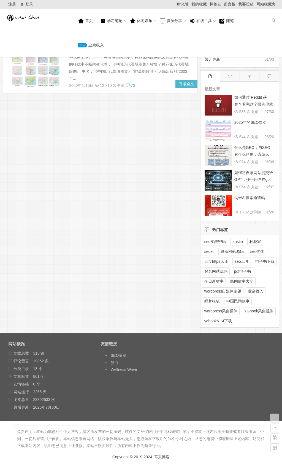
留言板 (229, 4)
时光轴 (183, 4)
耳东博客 (162, 457)
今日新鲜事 (214, 281)
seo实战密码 (215, 241)
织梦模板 (212, 301)
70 (130, 85)
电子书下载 (265, 261)
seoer (209, 251)
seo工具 (242, 261)
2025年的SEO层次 (250, 122)
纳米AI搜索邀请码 (249, 197)
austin (237, 241)
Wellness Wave (124, 369)
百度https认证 (216, 261)
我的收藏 (199, 4)
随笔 (226, 21)
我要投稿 (246, 4)
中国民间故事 (238, 301)
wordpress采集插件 (221, 311)
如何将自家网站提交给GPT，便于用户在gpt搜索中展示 (253, 179)
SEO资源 (119, 355)
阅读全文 (186, 84)
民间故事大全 (241, 281)
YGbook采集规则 (258, 311)
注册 (12, 4)
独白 (114, 362)
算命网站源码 (232, 251)
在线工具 (200, 21)
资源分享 (170, 21)
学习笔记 (111, 21)
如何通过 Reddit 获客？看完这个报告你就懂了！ (253, 104)
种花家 (255, 241)
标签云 (215, 4)
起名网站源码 (215, 271)
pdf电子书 (242, 271)
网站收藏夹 (266, 4)
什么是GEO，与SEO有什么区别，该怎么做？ (252, 154)
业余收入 (91, 45)
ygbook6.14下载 (218, 321)
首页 (85, 21)
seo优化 (257, 251)
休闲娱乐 (141, 21)
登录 (26, 4)
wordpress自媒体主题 (223, 291)
